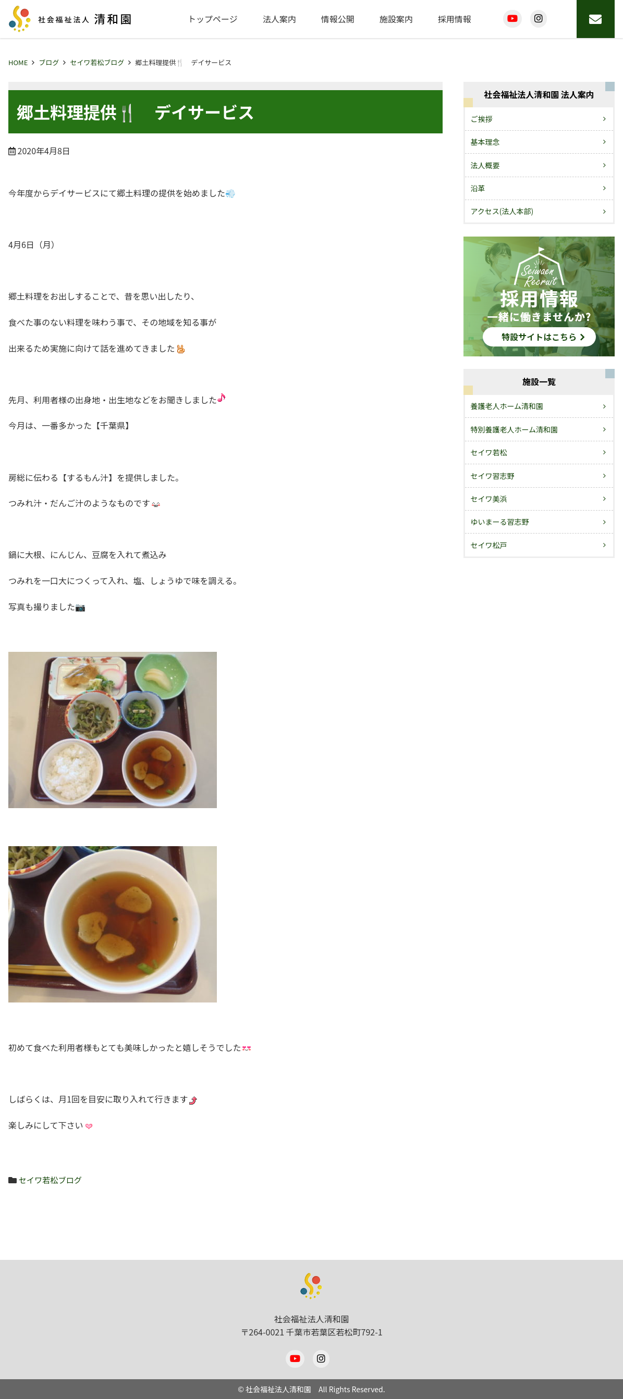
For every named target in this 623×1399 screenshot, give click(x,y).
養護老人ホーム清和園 (507, 406)
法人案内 (279, 19)
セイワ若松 (489, 452)
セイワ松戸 (489, 545)
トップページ (213, 19)
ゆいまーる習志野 (500, 521)
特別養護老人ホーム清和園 (514, 429)
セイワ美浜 (489, 498)
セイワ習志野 (493, 476)
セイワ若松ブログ (97, 62)
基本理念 (485, 142)
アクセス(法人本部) (502, 211)
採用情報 (454, 19)
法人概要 (485, 165)
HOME (18, 62)
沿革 (478, 188)
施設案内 (396, 19)
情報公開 (338, 19)
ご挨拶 (482, 119)
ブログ (49, 62)
